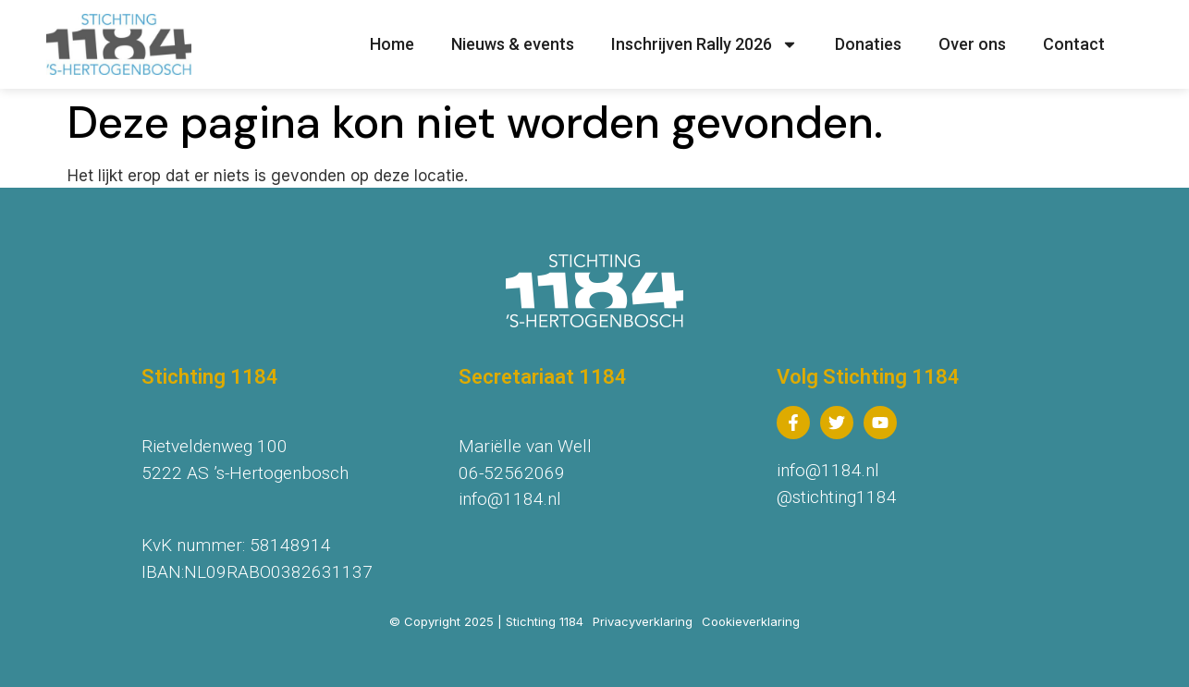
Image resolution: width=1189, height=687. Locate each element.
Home (392, 44)
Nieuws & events (512, 44)
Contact (1074, 44)
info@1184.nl (510, 498)
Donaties (868, 44)
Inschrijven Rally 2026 (704, 44)
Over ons (972, 44)
